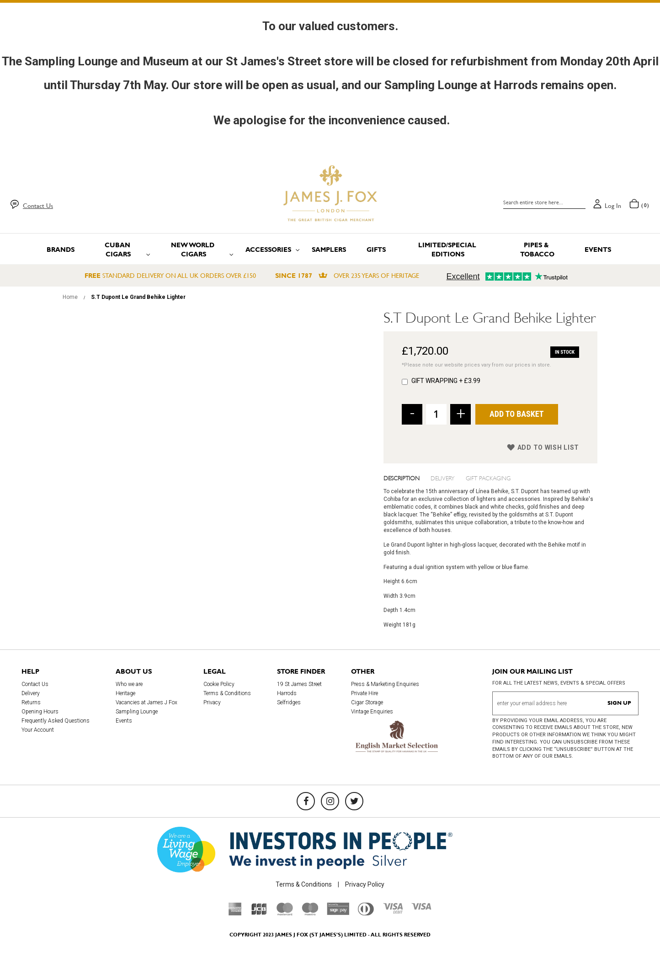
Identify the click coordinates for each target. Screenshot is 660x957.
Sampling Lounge (137, 711)
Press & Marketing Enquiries (385, 684)
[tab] (407, 477)
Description (401, 477)
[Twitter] (354, 801)
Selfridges (289, 702)
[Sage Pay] (338, 912)
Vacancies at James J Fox (146, 702)
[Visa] (421, 907)
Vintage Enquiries (372, 711)
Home (70, 297)
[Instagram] (330, 801)
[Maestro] (310, 913)
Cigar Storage (367, 702)
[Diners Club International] (366, 913)
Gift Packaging (488, 477)
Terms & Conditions (227, 693)
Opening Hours (40, 711)
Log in (613, 205)
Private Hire (364, 693)
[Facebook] (306, 801)
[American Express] (235, 913)
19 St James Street (299, 684)
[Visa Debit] (393, 911)
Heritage (125, 693)
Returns (31, 702)
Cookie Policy (218, 684)
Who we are (129, 684)
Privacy (212, 702)
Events (124, 721)
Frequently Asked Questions (55, 721)
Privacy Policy (364, 884)
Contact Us (38, 205)
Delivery (443, 477)
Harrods (287, 693)
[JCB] (259, 913)
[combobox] (544, 202)
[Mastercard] (285, 913)
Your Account (37, 730)
